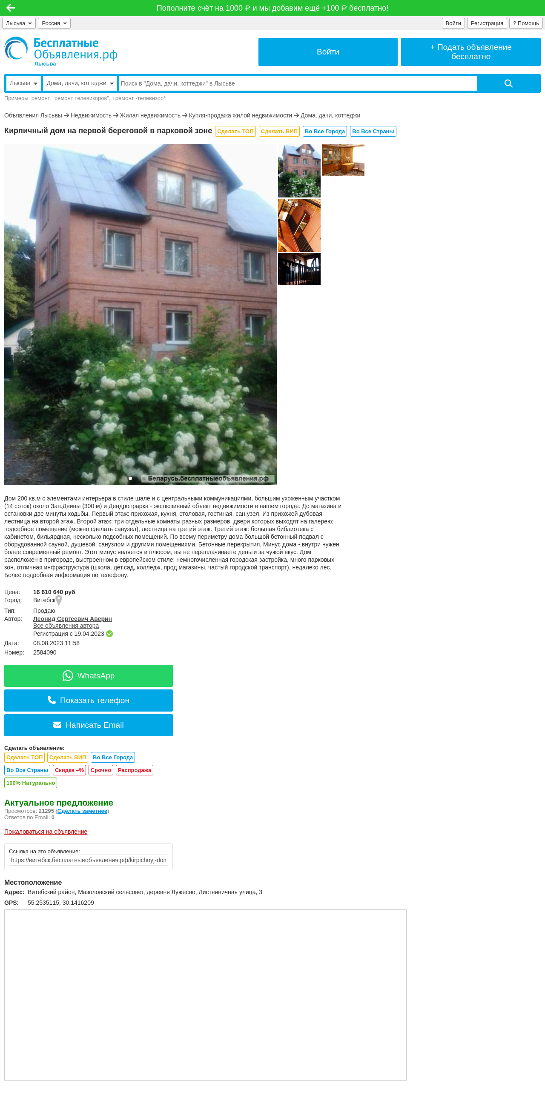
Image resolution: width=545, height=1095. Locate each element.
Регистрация (487, 23)
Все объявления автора (66, 625)
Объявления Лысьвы (33, 115)
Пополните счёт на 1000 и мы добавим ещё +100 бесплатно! (272, 8)
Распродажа (135, 770)
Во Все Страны (373, 131)
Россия (54, 23)
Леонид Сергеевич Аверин (72, 618)
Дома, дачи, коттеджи (330, 115)
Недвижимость (91, 115)
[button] (130, 478)
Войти (453, 23)
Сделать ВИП (279, 131)
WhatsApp (89, 675)
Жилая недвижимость (150, 115)
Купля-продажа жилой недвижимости (240, 115)
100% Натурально (30, 783)
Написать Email (88, 724)
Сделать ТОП (235, 131)
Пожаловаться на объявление (45, 831)
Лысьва (19, 23)
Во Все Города (325, 131)
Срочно (101, 770)
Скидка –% (69, 770)
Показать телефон (88, 700)
